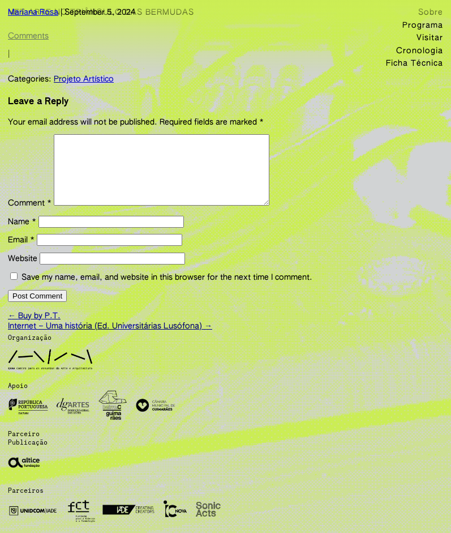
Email (21, 251)
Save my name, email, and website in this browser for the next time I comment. (167, 289)
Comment (29, 215)
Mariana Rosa (33, 12)
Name (22, 233)
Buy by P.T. (34, 325)
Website (22, 270)
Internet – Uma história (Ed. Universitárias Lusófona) (110, 335)
